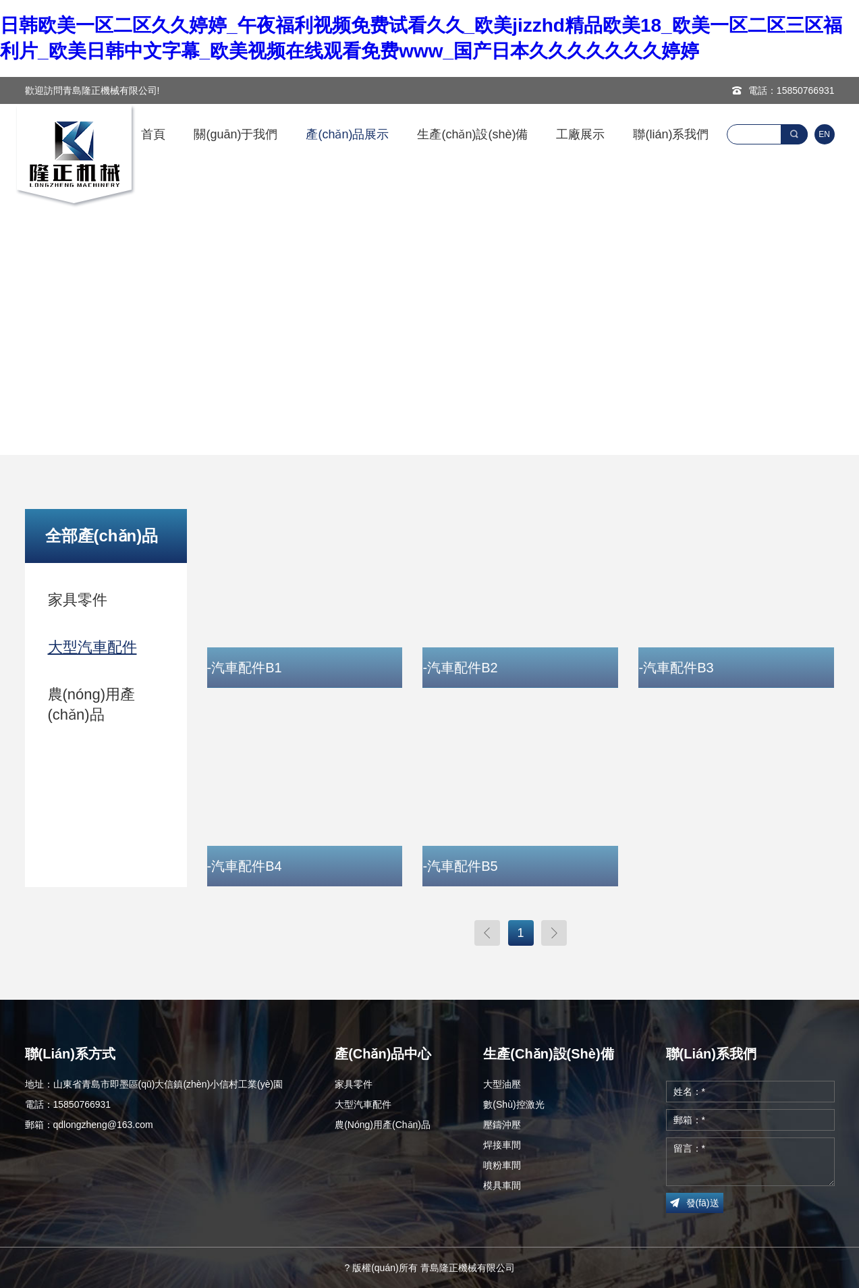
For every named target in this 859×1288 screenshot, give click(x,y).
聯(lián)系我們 (671, 134)
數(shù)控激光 (513, 1104)
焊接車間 (502, 1144)
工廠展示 (580, 134)
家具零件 (77, 599)
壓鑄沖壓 (502, 1124)
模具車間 (502, 1185)
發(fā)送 (702, 1203)
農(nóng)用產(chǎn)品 (92, 704)
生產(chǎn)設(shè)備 (472, 134)
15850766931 (806, 90)
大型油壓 (502, 1084)
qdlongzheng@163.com (103, 1124)
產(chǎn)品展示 (347, 134)
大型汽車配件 (92, 647)
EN (824, 134)
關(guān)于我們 (235, 134)
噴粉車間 (502, 1165)
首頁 (153, 134)
